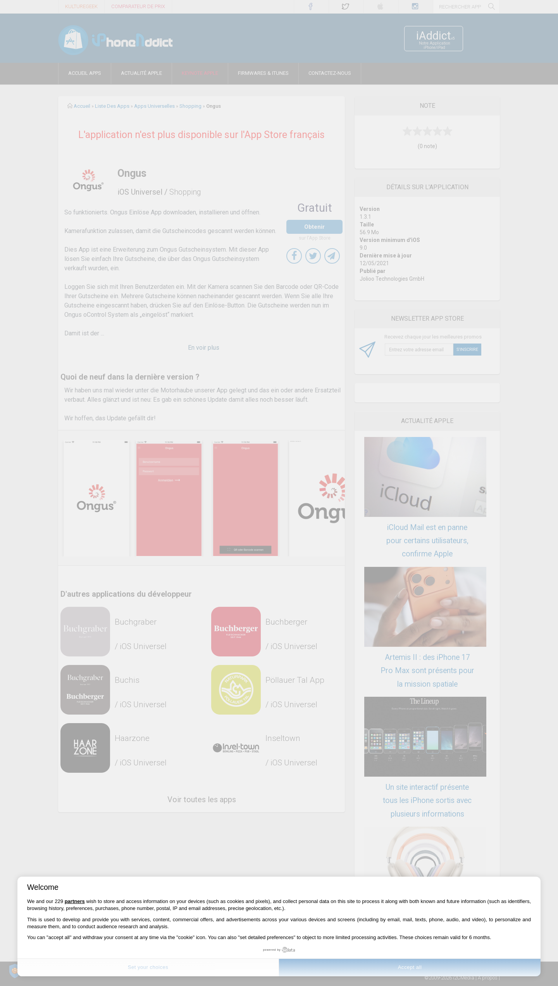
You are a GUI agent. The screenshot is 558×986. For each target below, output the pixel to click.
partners (75, 901)
